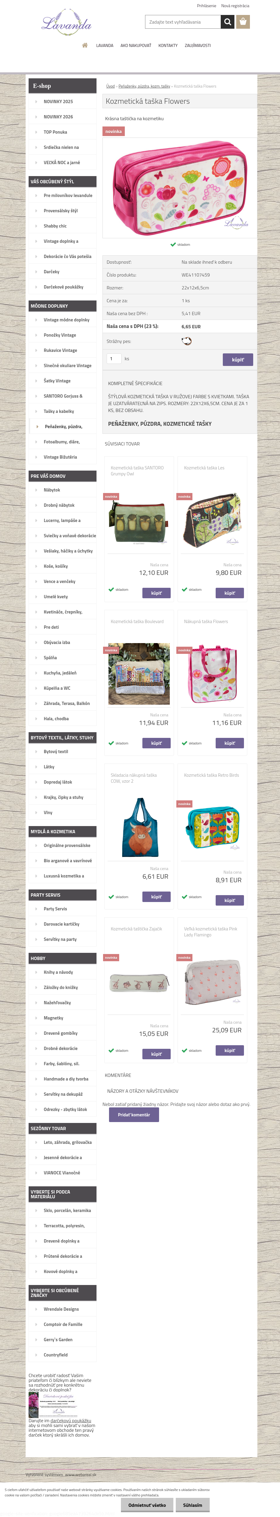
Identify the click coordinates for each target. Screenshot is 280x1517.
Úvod (110, 86)
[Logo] (67, 22)
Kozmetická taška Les (204, 468)
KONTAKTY (168, 45)
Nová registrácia (235, 5)
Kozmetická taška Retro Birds (211, 775)
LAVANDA (104, 45)
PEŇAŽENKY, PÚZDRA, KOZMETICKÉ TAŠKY (159, 423)
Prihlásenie (207, 5)
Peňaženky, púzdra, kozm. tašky (144, 86)
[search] (227, 22)
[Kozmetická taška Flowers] (180, 140)
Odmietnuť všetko (147, 1505)
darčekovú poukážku (71, 1420)
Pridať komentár (134, 1114)
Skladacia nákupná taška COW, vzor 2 (134, 778)
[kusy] (114, 358)
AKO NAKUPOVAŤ (136, 45)
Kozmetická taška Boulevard (137, 622)
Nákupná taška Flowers (206, 622)
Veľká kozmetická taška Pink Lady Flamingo (210, 932)
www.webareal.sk (81, 1474)
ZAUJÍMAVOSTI (198, 45)
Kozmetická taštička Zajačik (136, 929)
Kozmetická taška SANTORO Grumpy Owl (137, 471)
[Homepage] (85, 45)
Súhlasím (192, 1505)
